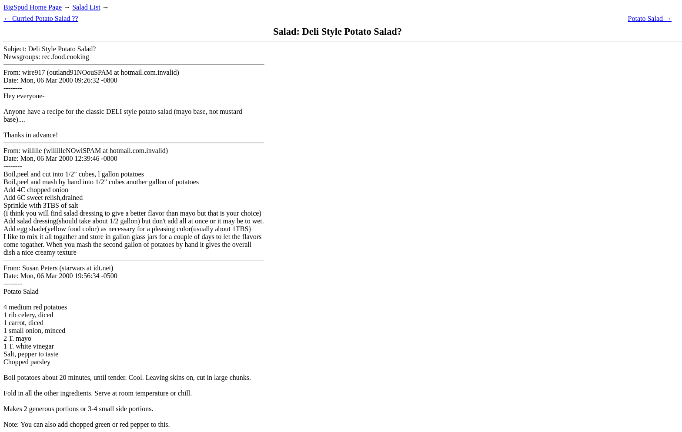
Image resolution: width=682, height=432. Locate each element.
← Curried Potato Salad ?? (40, 18)
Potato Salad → (650, 18)
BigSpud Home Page (32, 7)
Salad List (86, 7)
